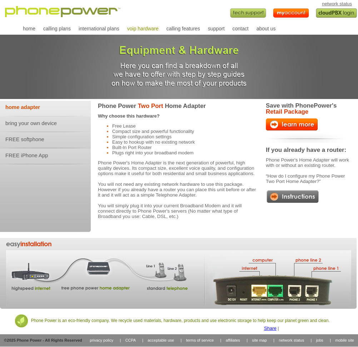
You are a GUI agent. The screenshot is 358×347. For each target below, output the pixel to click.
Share (270, 328)
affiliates (233, 340)
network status (337, 3)
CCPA (130, 340)
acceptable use (161, 340)
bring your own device (31, 123)
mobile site (344, 340)
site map (259, 340)
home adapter (22, 107)
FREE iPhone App (26, 155)
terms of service (200, 340)
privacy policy (101, 340)
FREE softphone (24, 139)
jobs (319, 340)
